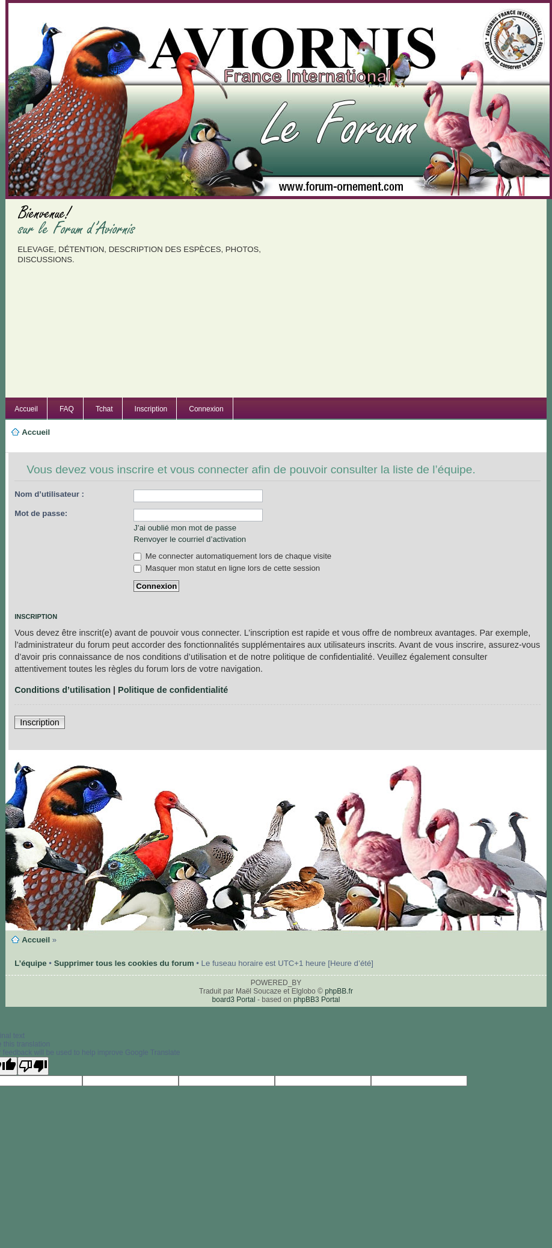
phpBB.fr (339, 991)
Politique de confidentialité (173, 690)
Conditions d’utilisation (62, 690)
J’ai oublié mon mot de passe (184, 527)
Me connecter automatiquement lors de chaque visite (232, 556)
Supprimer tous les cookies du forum (124, 963)
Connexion (206, 409)
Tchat (104, 409)
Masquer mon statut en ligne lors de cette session (226, 568)
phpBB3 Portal (316, 999)
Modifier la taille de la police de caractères (26, 446)
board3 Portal (234, 999)
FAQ (67, 409)
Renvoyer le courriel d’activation (189, 539)
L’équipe (30, 963)
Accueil (26, 409)
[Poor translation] (33, 1066)
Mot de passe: (40, 513)
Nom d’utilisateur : (49, 494)
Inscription (151, 409)
